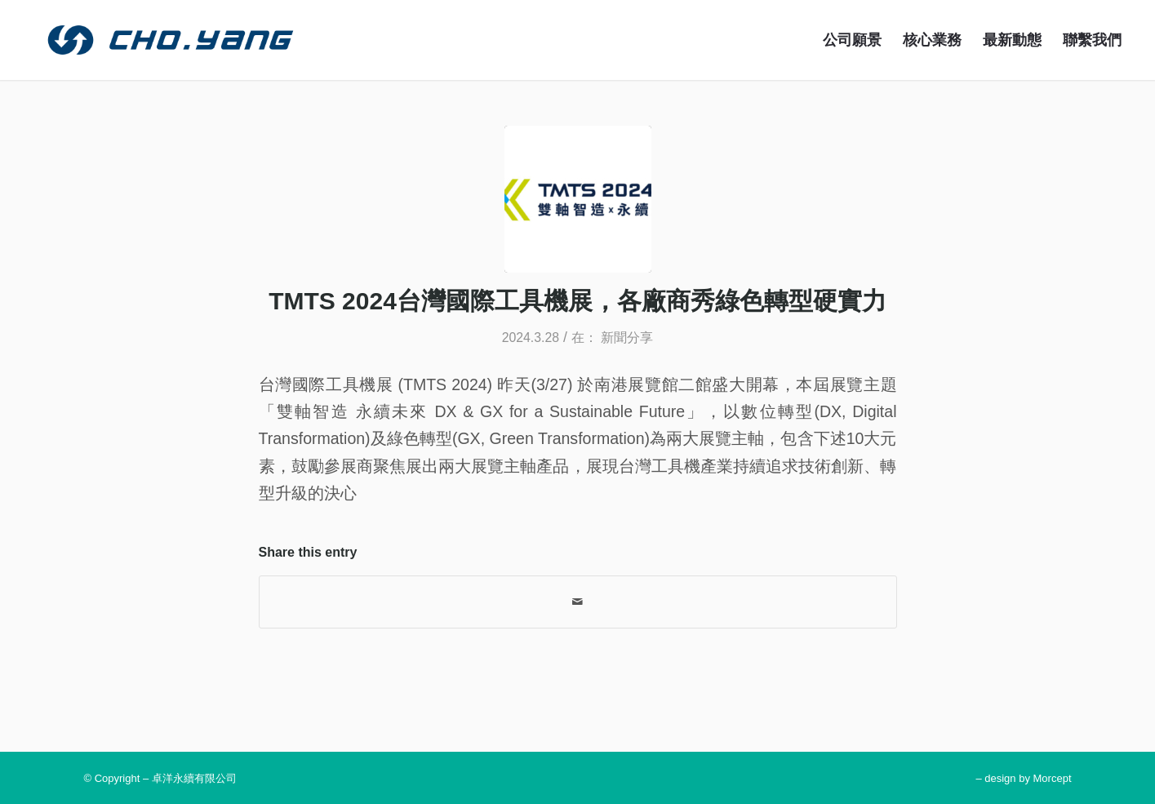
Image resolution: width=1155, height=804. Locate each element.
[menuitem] (852, 40)
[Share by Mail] (578, 602)
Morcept (1052, 778)
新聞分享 (627, 337)
